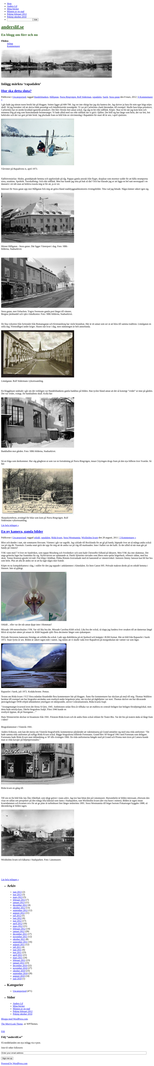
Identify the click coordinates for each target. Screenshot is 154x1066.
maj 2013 (17, 894)
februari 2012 (19, 928)
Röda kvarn (56, 537)
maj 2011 (17, 952)
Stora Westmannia (71, 537)
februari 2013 (19, 900)
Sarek (105, 97)
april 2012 (17, 923)
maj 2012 (17, 921)
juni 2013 (17, 892)
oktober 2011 (19, 939)
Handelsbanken (41, 97)
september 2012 (20, 910)
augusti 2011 (19, 944)
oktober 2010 (19, 971)
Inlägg (10, 43)
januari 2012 (18, 931)
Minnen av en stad (15, 11)
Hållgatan (54, 97)
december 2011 (20, 934)
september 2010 (20, 973)
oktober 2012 (19, 907)
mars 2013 (18, 897)
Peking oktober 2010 (16, 16)
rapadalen (97, 97)
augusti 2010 (19, 976)
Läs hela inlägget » (10, 525)
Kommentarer (13, 46)
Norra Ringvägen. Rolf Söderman (75, 97)
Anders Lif (12, 6)
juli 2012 (17, 915)
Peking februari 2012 (17, 14)
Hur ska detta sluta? (16, 91)
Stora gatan (114, 97)
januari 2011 (18, 963)
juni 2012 (17, 918)
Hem (9, 3)
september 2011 (20, 942)
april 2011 (17, 955)
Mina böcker (13, 9)
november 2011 (20, 936)
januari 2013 (18, 902)
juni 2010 (17, 978)
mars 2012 (18, 926)
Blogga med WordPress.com (14, 1019)
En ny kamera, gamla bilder (22, 531)
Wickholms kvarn (89, 537)
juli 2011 (17, 947)
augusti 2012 (19, 913)
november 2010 (20, 968)
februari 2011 (19, 960)
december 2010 (20, 965)
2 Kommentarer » (128, 537)
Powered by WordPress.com (14, 1063)
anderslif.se (12, 26)
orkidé (37, 537)
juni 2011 (17, 950)
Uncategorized (19, 97)
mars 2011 (18, 957)
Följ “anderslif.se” (12, 1037)
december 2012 (20, 905)
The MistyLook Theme (12, 1024)
